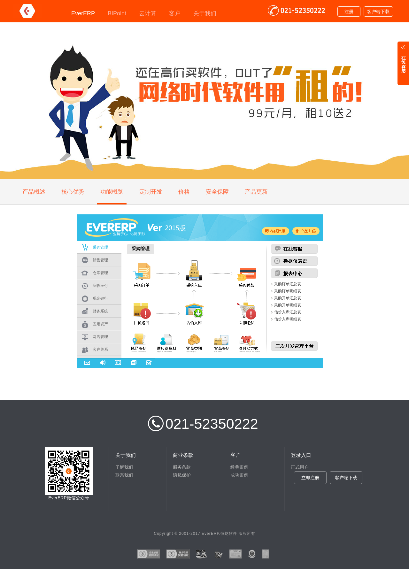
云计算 (147, 13)
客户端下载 (378, 11)
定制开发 (150, 191)
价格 (184, 191)
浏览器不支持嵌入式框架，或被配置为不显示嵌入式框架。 (200, 227)
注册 (348, 11)
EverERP (83, 13)
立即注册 (310, 477)
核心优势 (72, 191)
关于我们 (204, 13)
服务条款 (182, 467)
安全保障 (217, 191)
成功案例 (239, 475)
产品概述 (33, 191)
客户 (175, 13)
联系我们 (124, 475)
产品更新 (256, 191)
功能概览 (111, 191)
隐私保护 (182, 475)
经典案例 (239, 467)
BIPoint (117, 13)
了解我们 (124, 467)
